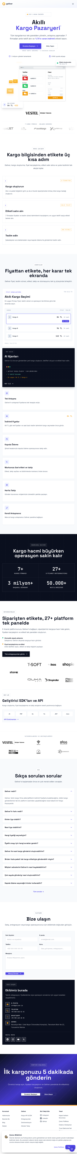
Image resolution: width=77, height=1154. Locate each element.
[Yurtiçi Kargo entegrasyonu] (62, 128)
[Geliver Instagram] (13, 1040)
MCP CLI (9, 384)
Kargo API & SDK (26, 1115)
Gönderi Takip (25, 1126)
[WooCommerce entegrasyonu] (9, 665)
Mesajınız (9, 954)
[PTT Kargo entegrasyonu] (29, 128)
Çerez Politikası (64, 1121)
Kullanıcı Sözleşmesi (65, 1125)
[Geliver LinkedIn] (7, 1040)
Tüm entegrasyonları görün (16, 655)
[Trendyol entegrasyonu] (9, 681)
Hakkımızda (6, 1115)
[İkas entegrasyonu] (61, 665)
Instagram (44, 1115)
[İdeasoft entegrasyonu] (26, 665)
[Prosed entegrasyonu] (26, 681)
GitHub (43, 1121)
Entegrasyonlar (26, 1119)
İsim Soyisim (10, 935)
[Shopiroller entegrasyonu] (61, 681)
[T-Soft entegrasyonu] (44, 665)
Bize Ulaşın (49, 1095)
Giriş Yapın (50, 46)
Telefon (8, 944)
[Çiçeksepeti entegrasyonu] (41, 673)
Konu (41, 944)
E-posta (42, 935)
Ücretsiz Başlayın (30, 1095)
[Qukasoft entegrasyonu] (44, 681)
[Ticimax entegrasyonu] (24, 673)
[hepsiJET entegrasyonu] (13, 128)
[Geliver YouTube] (18, 1040)
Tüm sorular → (38, 892)
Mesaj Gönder (14, 974)
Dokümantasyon (26, 1122)
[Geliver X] (24, 1040)
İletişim (4, 1126)
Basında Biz (6, 1119)
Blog (3, 1122)
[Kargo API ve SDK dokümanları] (38, 716)
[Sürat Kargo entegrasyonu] (46, 128)
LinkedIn (44, 1118)
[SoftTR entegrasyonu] (59, 673)
